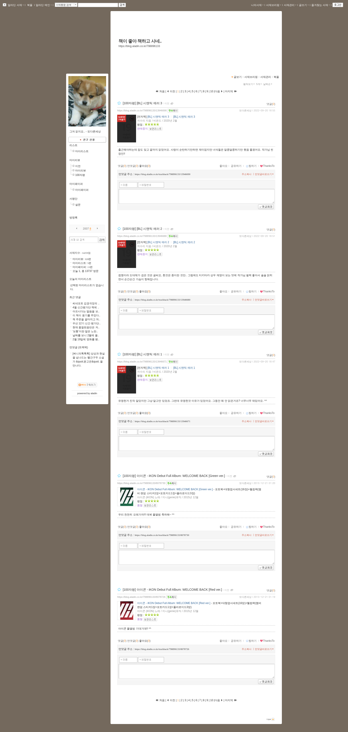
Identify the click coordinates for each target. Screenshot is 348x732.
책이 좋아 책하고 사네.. (140, 41)
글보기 (238, 77)
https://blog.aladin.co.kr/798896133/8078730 (141, 483)
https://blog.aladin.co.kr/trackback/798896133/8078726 (162, 649)
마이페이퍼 (76, 183)
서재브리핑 (273, 5)
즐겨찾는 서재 (320, 5)
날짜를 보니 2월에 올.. (86, 335)
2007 (86, 228)
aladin (94, 393)
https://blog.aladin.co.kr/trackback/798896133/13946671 (162, 421)
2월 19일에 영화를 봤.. (86, 339)
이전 (166, 103)
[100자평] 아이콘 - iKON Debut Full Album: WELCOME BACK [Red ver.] (172, 590)
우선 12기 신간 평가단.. (87, 323)
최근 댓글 (75, 297)
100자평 (80, 175)
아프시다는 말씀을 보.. (86, 311)
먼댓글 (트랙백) (78, 347)
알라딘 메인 (43, 5)
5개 (259, 84)
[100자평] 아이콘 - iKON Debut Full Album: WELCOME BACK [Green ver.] (174, 476)
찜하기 (251, 165)
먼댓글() (132, 165)
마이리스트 (82, 151)
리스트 (73, 145)
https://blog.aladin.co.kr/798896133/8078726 (141, 597)
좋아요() (144, 165)
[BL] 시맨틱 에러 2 (158, 242)
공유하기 (236, 165)
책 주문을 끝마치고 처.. (86, 319)
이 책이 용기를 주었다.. (86, 315)
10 (212, 91)
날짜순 (268, 84)
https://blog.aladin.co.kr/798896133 (139, 46)
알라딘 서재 (15, 5)
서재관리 (290, 5)
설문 (78, 204)
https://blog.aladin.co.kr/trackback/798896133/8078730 (162, 535)
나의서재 (257, 5)
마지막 (231, 91)
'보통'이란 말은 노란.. (85, 331)
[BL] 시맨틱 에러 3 (158, 116)
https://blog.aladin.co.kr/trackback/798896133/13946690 (162, 174)
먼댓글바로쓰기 (264, 174)
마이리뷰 (74, 160)
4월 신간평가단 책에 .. (86, 307)
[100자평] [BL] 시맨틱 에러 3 (142, 103)
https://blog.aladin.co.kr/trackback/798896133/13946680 (162, 299)
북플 (29, 5)
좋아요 (223, 165)
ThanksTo (267, 165)
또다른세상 (245, 110)
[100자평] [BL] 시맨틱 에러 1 (142, 354)
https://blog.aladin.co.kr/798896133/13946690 (142, 110)
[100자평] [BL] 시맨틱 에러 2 (142, 228)
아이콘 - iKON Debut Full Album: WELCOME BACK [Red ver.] (173, 603)
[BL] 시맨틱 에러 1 (158, 367)
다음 (219, 91)
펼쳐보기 (249, 84)
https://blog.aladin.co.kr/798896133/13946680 (142, 236)
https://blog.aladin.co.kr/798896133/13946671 (142, 361)
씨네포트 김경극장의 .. (86, 303)
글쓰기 (304, 5)
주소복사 (246, 174)
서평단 (73, 198)
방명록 (73, 217)
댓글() (271, 104)
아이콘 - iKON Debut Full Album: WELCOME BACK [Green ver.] (175, 489)
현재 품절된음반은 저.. (86, 327)
